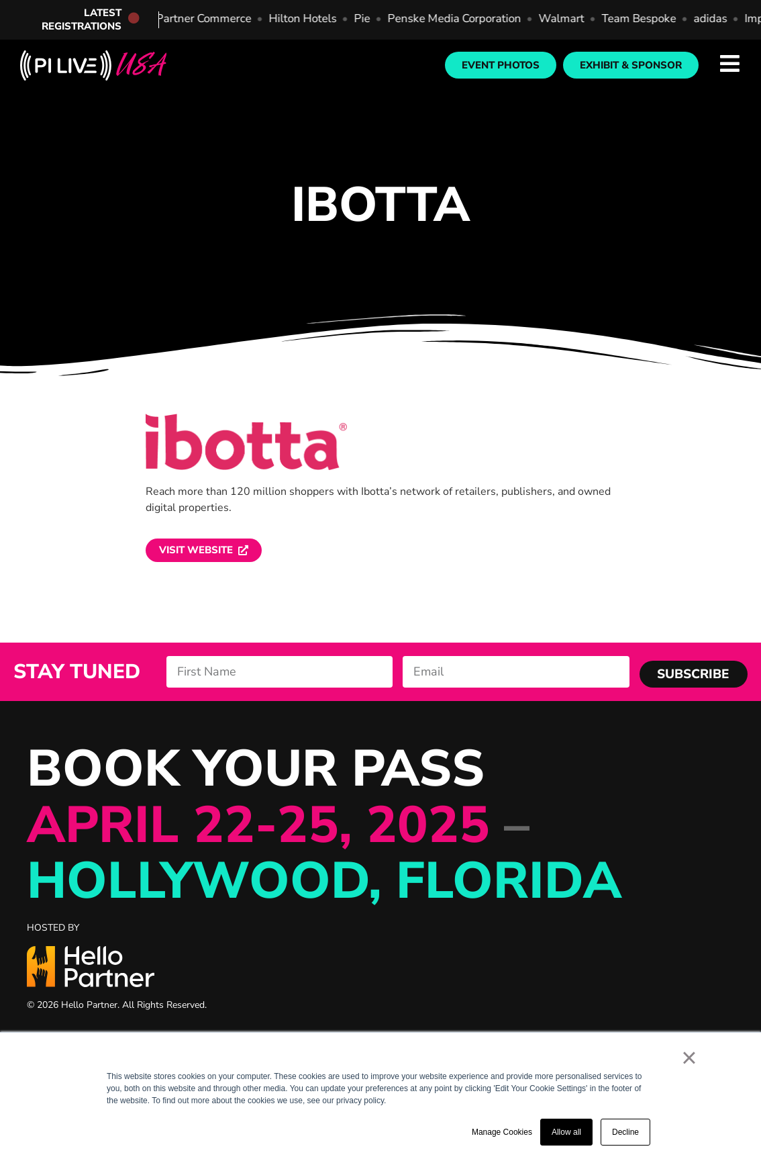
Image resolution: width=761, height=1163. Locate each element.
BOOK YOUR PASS (324, 825)
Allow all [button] (566, 1132)
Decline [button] (625, 1132)
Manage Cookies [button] (502, 1132)
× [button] (689, 1058)
